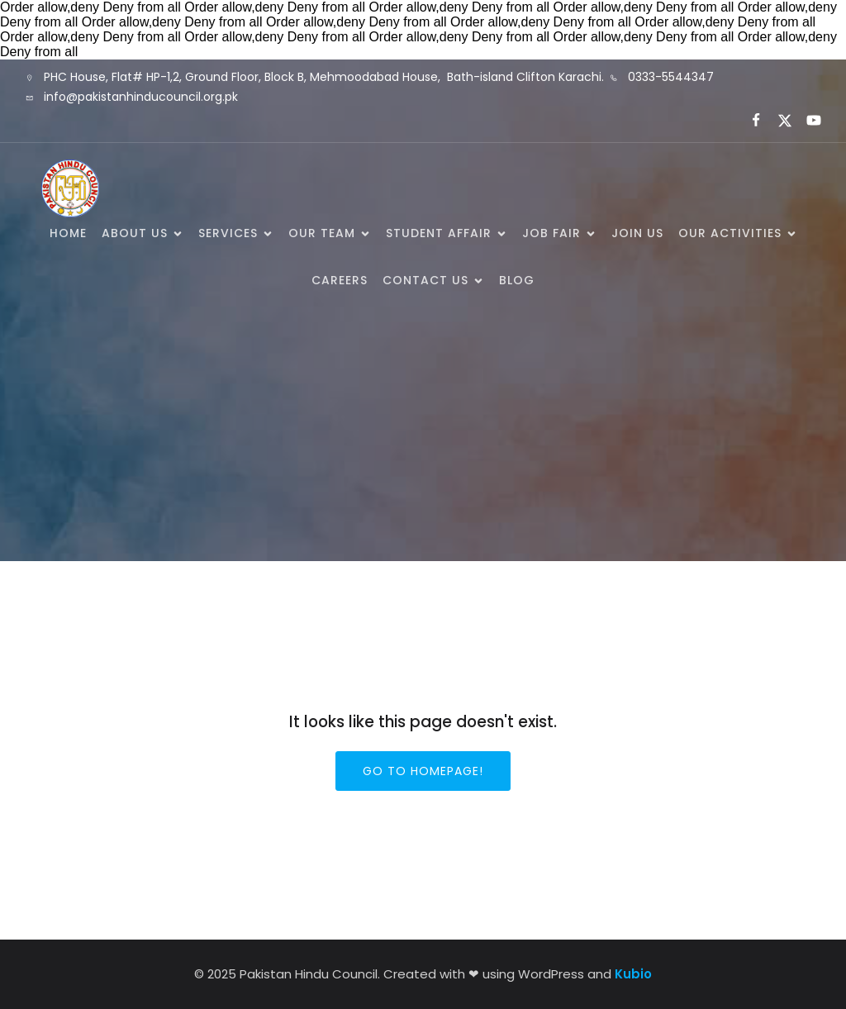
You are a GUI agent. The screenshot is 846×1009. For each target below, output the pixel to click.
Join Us (637, 233)
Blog (517, 280)
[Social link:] (748, 120)
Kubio (633, 974)
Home (68, 233)
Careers (339, 280)
